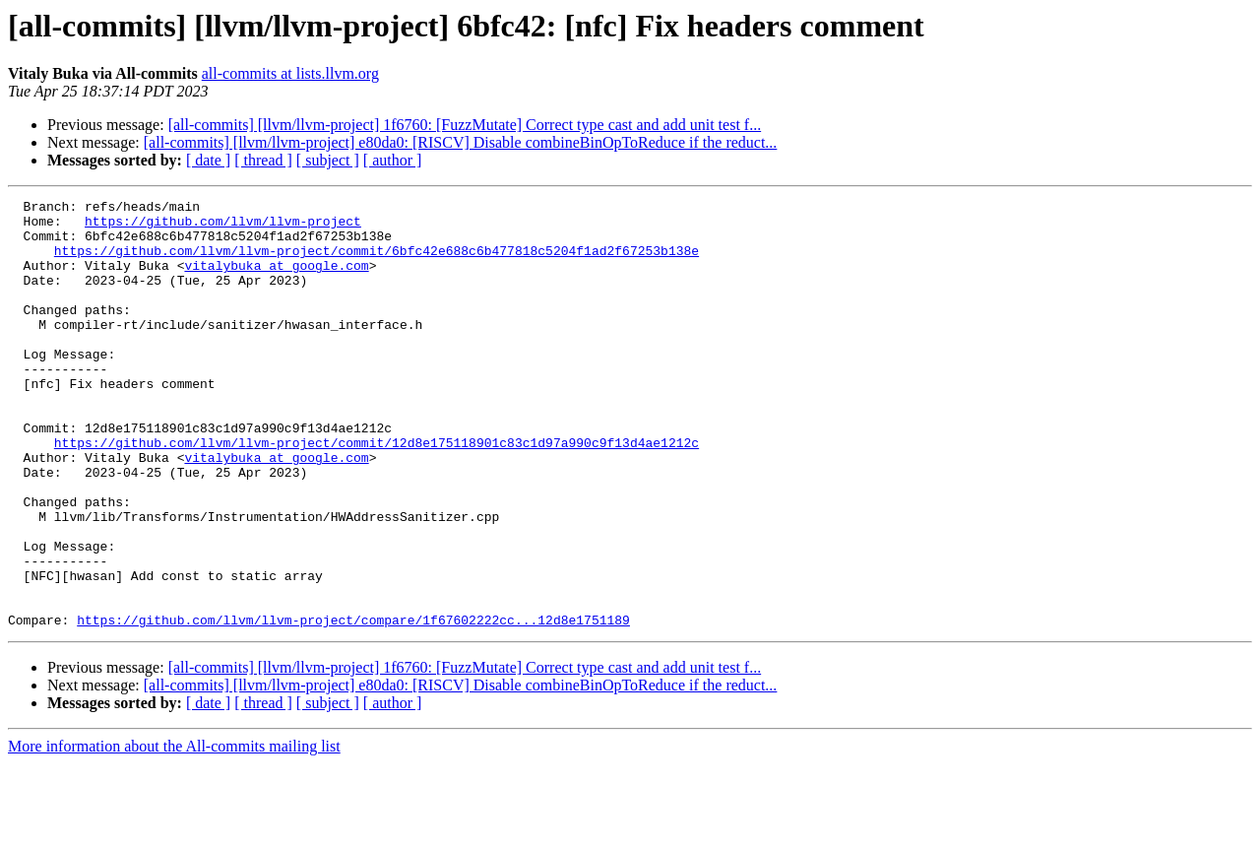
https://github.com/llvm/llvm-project (223, 226)
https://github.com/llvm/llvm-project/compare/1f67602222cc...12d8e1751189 (353, 705)
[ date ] (208, 160)
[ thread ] (263, 160)
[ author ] (392, 160)
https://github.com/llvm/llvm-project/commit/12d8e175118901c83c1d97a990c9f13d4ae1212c (376, 492)
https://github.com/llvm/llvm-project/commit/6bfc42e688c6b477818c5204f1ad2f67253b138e (376, 262)
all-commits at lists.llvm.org (290, 73)
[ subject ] (327, 160)
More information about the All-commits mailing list (174, 831)
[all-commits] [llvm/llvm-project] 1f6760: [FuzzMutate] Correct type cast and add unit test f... (465, 124)
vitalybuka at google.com (276, 280)
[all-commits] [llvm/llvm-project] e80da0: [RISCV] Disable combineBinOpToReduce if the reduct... (461, 142)
